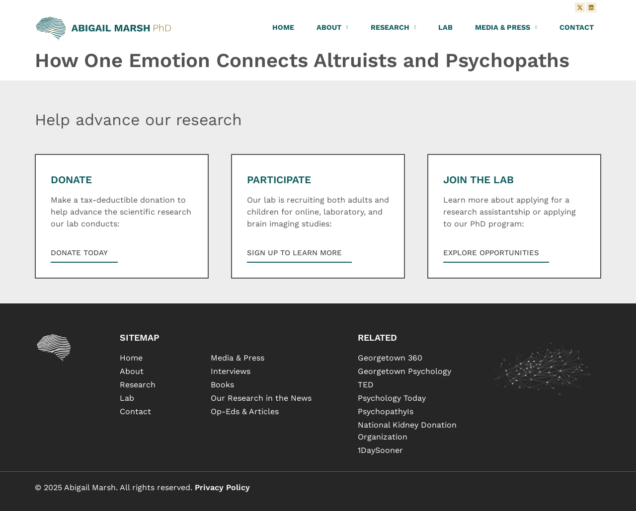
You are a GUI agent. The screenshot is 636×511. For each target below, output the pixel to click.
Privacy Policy (222, 487)
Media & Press (506, 27)
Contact (576, 27)
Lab (445, 27)
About (332, 27)
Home (283, 27)
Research (393, 27)
